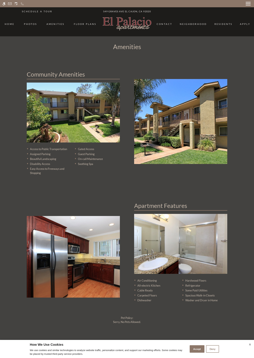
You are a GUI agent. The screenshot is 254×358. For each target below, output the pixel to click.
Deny (212, 348)
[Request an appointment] (16, 3)
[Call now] (22, 3)
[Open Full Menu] (248, 3)
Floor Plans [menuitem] (85, 24)
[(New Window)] (103, 268)
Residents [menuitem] (223, 24)
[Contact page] (10, 3)
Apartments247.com (93, 337)
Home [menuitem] (9, 24)
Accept (197, 348)
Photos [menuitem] (30, 24)
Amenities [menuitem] (55, 24)
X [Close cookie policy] (250, 344)
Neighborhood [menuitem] (193, 24)
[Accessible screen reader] (4, 3)
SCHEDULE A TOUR (37, 11)
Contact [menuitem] (164, 24)
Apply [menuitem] (245, 24)
